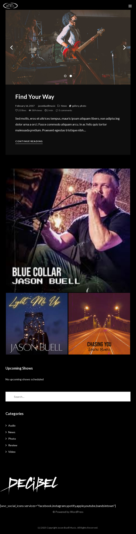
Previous (11, 47)
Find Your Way (34, 96)
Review (12, 445)
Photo (12, 438)
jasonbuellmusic (46, 105)
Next (125, 47)
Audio (12, 425)
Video (12, 451)
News (64, 105)
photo (83, 105)
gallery (75, 105)
